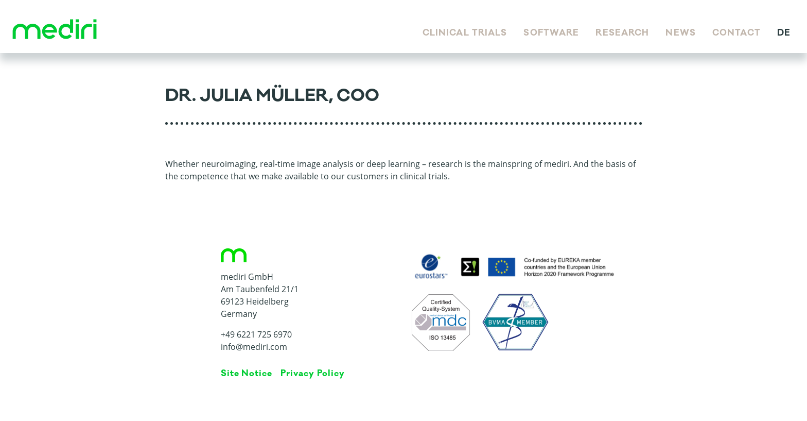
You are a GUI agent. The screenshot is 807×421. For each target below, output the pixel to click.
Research (622, 33)
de (784, 33)
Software (551, 33)
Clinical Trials (465, 33)
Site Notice (247, 373)
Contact (736, 33)
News (680, 33)
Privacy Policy (312, 373)
